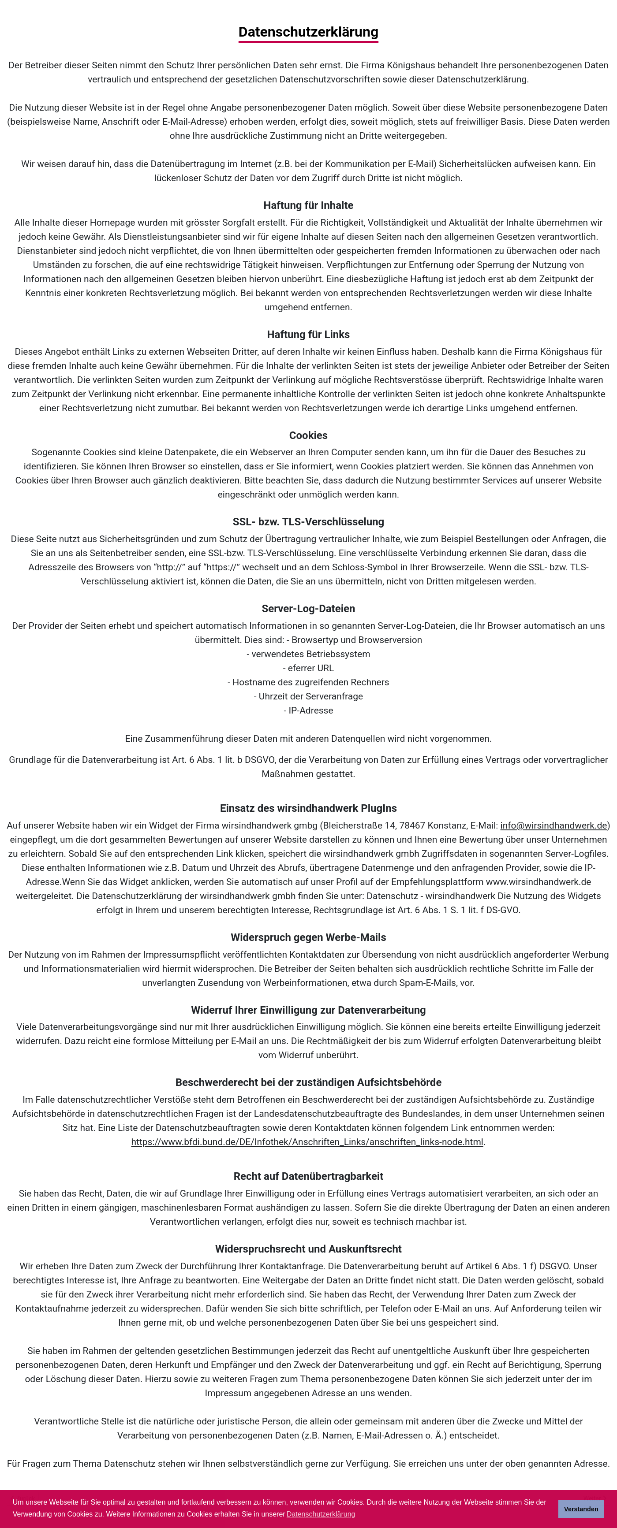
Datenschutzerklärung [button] (321, 1514)
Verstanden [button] (581, 1509)
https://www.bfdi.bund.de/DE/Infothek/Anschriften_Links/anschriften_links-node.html (307, 1142)
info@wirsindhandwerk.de (554, 825)
